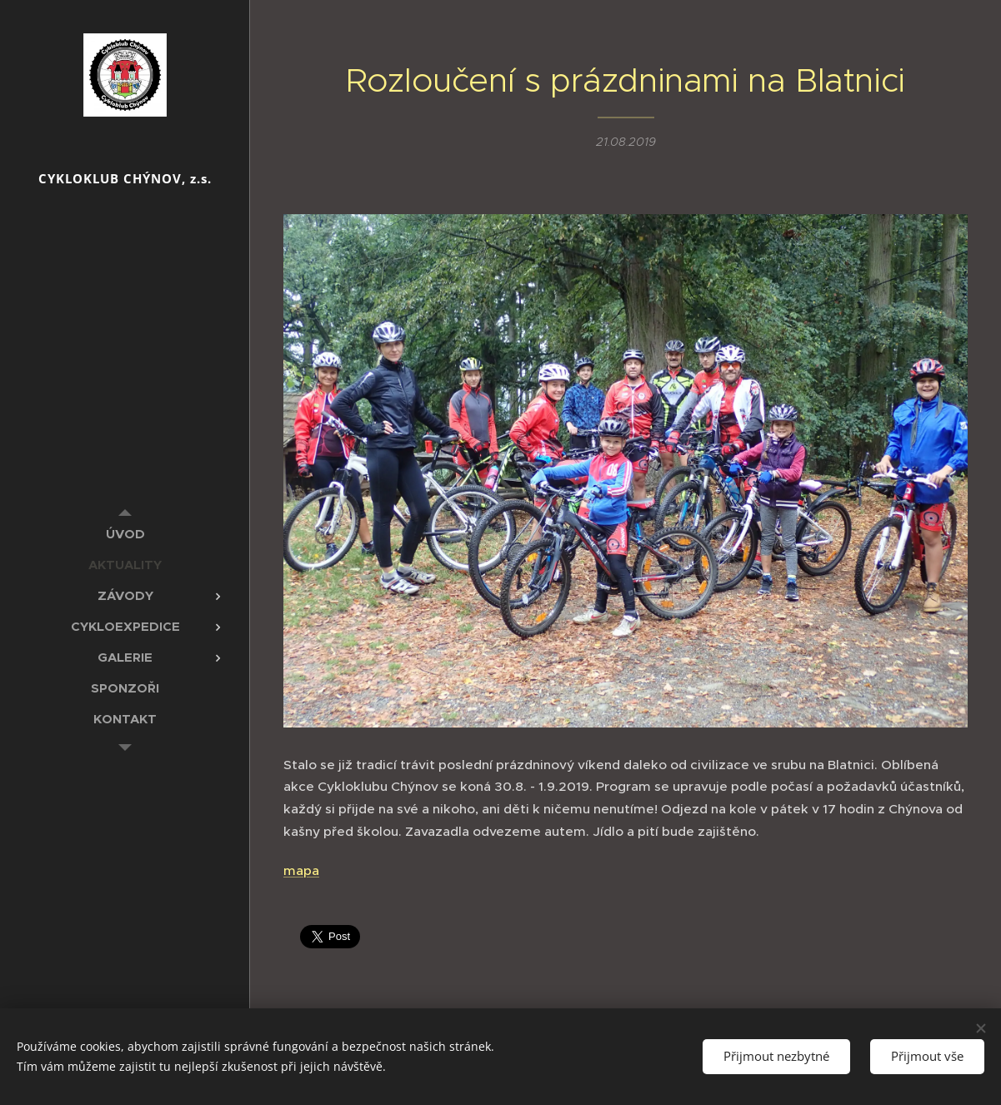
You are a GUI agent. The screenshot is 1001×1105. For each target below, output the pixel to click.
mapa (301, 870)
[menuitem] (125, 533)
